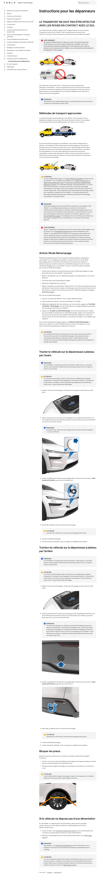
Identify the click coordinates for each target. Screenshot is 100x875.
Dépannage (10, 67)
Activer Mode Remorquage (73, 178)
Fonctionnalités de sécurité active (17, 39)
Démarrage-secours (69, 865)
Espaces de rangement (14, 19)
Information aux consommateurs (17, 69)
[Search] (87, 3)
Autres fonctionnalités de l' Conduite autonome (18, 35)
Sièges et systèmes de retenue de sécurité (20, 21)
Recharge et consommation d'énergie (18, 50)
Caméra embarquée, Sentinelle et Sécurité (20, 42)
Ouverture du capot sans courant (65, 831)
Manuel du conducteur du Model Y (17, 10)
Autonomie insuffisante (63, 845)
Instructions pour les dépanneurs (17, 58)
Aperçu (9, 13)
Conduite (10, 27)
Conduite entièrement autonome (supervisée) (17, 31)
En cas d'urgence (12, 64)
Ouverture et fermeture (14, 16)
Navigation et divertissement (16, 47)
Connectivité (11, 24)
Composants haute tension (63, 231)
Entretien (10, 53)
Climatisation (11, 45)
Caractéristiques (12, 56)
